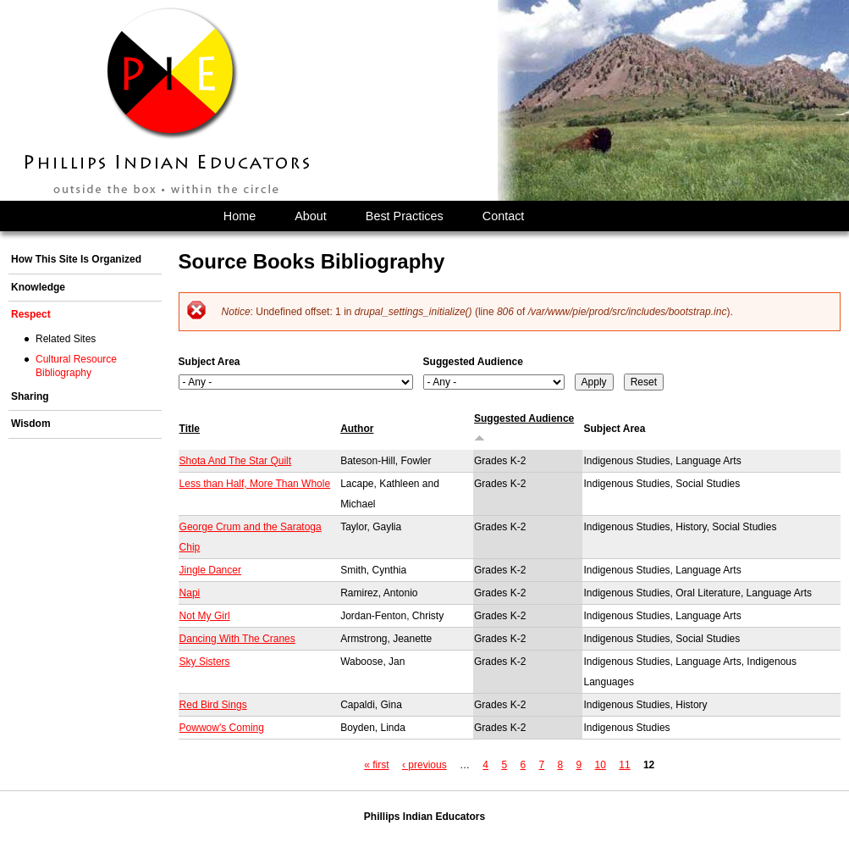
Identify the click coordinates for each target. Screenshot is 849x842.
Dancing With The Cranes (237, 639)
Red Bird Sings (213, 705)
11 (624, 765)
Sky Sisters (204, 662)
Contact (503, 216)
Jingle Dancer (210, 570)
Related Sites (66, 339)
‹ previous (424, 765)
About (311, 216)
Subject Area (209, 362)
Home (239, 216)
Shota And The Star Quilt (235, 461)
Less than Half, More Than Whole (255, 484)
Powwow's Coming (221, 728)
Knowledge (38, 287)
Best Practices (405, 216)
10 (600, 765)
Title (189, 429)
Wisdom (31, 423)
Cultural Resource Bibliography (76, 366)
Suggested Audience (473, 362)
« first (376, 765)
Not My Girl (204, 616)
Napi (190, 593)
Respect (31, 314)
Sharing (30, 396)
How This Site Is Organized (76, 259)
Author (356, 429)
